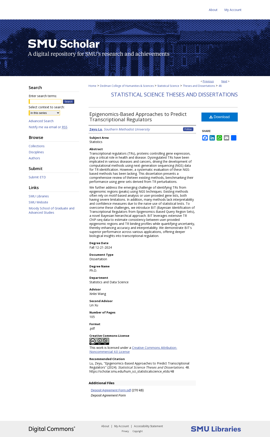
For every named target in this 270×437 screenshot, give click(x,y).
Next (224, 81)
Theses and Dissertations (199, 86)
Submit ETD (37, 177)
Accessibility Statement (148, 426)
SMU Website (38, 202)
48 (220, 86)
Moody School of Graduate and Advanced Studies (51, 210)
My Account (121, 426)
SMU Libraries (39, 196)
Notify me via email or (48, 127)
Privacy (125, 431)
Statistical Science (168, 86)
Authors (34, 158)
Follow (188, 129)
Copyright (137, 431)
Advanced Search (41, 121)
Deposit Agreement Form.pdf (111, 390)
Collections (37, 146)
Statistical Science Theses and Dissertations (174, 94)
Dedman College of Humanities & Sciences (127, 86)
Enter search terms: (43, 96)
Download (219, 117)
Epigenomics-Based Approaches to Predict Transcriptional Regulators (138, 117)
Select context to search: (47, 107)
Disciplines (36, 152)
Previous (208, 81)
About (105, 426)
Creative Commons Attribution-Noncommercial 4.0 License (133, 349)
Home (92, 86)
